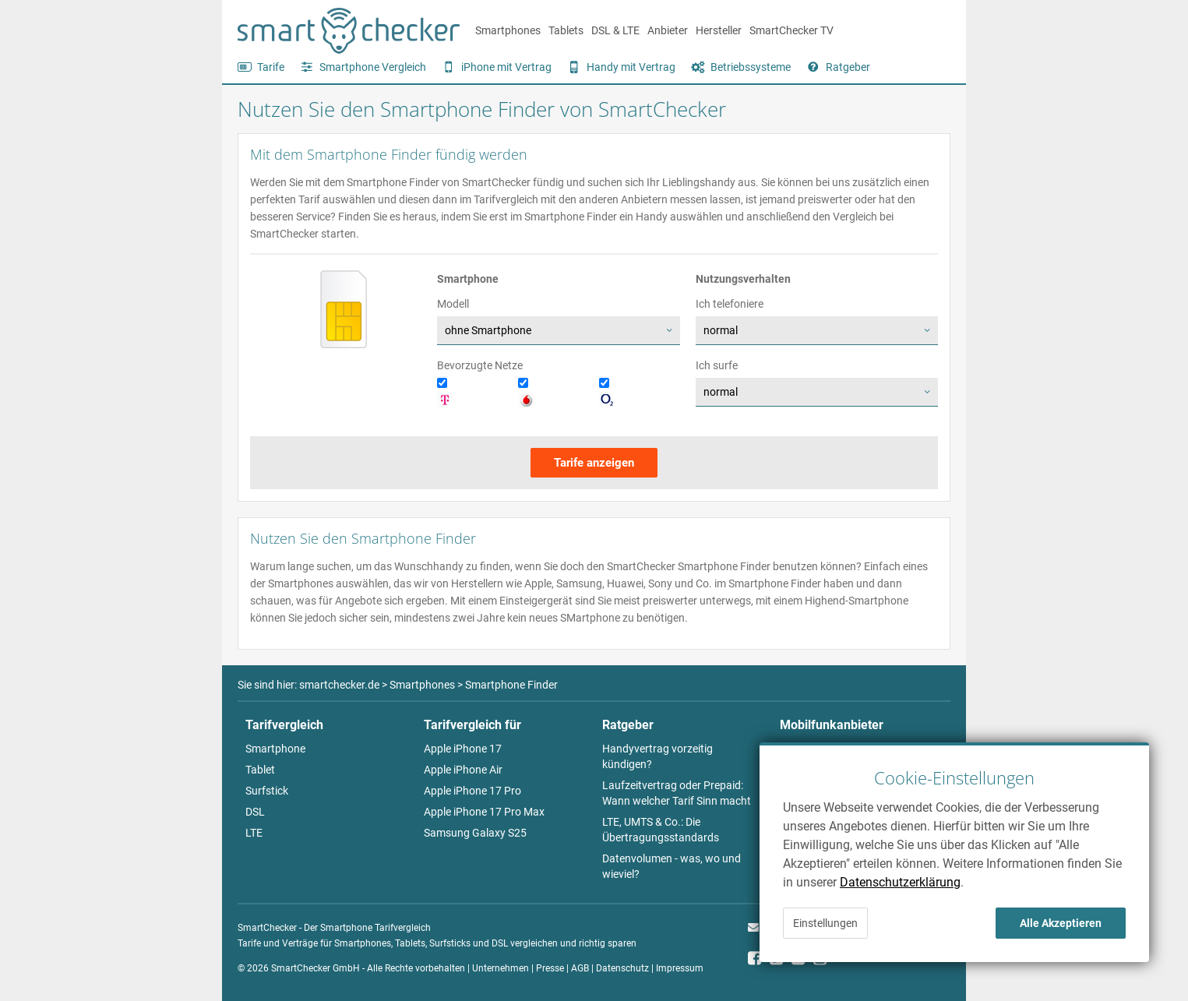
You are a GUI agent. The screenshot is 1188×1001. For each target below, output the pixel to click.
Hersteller (719, 30)
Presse (550, 968)
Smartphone (275, 748)
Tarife (270, 67)
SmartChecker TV (791, 30)
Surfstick (266, 790)
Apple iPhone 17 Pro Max (484, 811)
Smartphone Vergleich (372, 67)
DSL (255, 811)
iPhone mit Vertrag (506, 67)
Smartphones (508, 30)
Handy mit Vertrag (631, 67)
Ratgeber (848, 67)
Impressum (679, 968)
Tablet (260, 769)
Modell (453, 304)
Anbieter (667, 30)
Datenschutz (622, 968)
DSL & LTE (615, 30)
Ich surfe (717, 365)
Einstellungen (825, 923)
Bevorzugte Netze (480, 365)
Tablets (565, 30)
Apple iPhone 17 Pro (472, 790)
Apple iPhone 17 (463, 748)
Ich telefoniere (729, 304)
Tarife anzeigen (594, 463)
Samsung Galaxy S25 (475, 833)
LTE (254, 833)
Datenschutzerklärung (900, 882)
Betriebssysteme (750, 67)
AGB (580, 968)
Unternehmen (500, 968)
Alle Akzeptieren (1061, 923)
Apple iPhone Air (463, 769)
